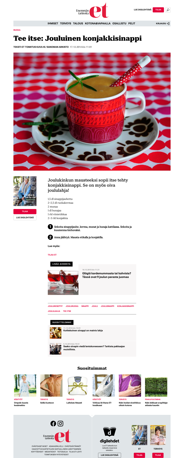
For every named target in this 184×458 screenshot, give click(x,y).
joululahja (54, 311)
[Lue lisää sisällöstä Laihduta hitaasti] (78, 385)
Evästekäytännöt (73, 446)
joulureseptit (55, 306)
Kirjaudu (162, 23)
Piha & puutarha (152, 399)
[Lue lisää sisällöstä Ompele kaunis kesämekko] (26, 385)
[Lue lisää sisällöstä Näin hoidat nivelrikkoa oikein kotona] (131, 385)
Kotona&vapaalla (98, 23)
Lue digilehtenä (142, 9)
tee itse (67, 311)
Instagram (60, 423)
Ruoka (16, 30)
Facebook (53, 423)
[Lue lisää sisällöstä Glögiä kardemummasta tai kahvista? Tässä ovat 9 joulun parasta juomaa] (92, 279)
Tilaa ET (52, 255)
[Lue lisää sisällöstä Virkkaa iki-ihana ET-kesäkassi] (105, 385)
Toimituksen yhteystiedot (56, 455)
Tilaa (158, 9)
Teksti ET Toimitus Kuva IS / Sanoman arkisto (41, 47)
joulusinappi (107, 306)
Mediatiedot (50, 452)
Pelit (131, 23)
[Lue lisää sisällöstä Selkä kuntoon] (52, 385)
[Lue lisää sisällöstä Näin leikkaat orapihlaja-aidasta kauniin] (157, 385)
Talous (78, 23)
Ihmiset (53, 23)
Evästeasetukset (40, 446)
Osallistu (119, 23)
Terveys (65, 23)
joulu (95, 306)
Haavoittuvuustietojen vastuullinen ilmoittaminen (56, 449)
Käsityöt (18, 399)
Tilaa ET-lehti (75, 452)
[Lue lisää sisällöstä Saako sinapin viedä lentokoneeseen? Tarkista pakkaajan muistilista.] (92, 349)
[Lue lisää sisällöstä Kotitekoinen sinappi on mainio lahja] (92, 333)
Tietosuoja (62, 452)
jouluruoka (72, 306)
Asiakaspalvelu (56, 446)
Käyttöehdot (37, 452)
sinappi (85, 306)
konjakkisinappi (125, 306)
